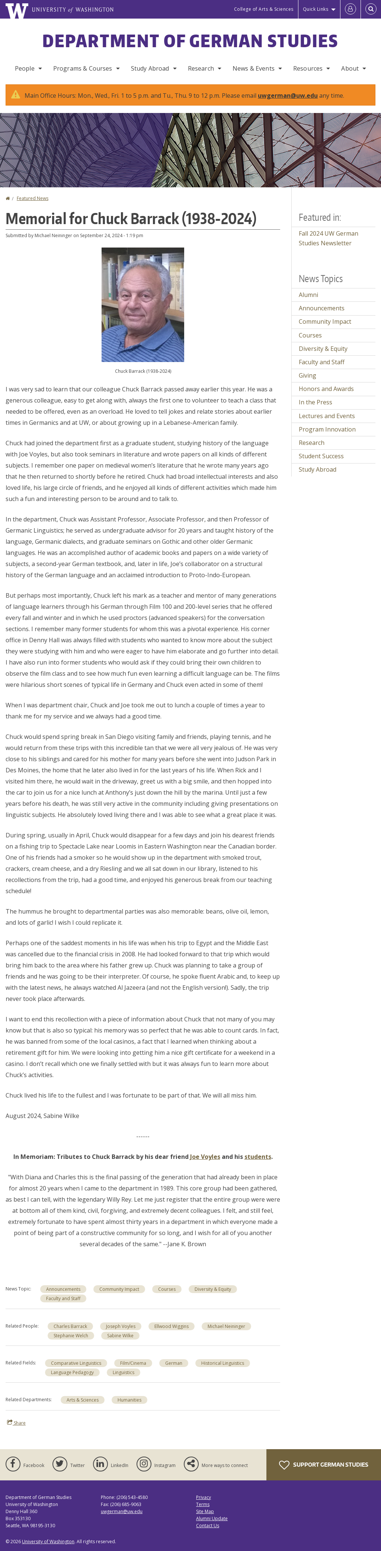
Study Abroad (150, 68)
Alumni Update (212, 1518)
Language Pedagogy (72, 1372)
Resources (308, 68)
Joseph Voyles (120, 1326)
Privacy (203, 1497)
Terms (202, 1504)
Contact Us (207, 1525)
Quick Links (316, 9)
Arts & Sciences (83, 1400)
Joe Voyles (205, 1157)
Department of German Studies (190, 40)
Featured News (32, 198)
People (25, 68)
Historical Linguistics (222, 1363)
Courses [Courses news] (167, 1289)
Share (16, 1422)
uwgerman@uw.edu (288, 95)
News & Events (254, 68)
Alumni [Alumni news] (308, 295)
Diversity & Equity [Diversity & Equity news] (213, 1289)
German (173, 1363)
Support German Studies (323, 1465)
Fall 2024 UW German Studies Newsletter (328, 238)
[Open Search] (371, 9)
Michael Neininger (226, 1326)
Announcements (63, 1289)
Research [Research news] (311, 443)
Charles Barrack (70, 1326)
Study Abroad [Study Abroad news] (317, 469)
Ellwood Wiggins (171, 1326)
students (257, 1157)
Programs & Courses (82, 68)
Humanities (129, 1400)
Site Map (205, 1511)
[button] (143, 304)
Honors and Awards (326, 389)
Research (201, 68)
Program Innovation (327, 429)
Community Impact (119, 1289)
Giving (307, 375)
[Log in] (350, 9)
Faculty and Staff (322, 362)
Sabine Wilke (120, 1335)
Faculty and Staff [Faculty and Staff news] (63, 1298)
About (350, 68)
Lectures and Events (327, 416)
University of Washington (48, 1541)
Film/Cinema (133, 1363)
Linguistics (123, 1372)
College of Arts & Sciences (264, 9)
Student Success (321, 456)
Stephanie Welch (71, 1335)
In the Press (315, 402)
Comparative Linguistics (76, 1363)
